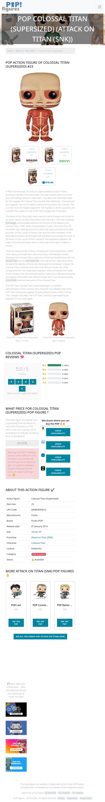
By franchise (50, 792)
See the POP (16, 622)
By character (64, 792)
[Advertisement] (52, 662)
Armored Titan (32, 260)
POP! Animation (38, 554)
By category (77, 792)
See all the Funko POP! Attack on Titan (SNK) (40, 636)
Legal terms (72, 798)
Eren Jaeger (11, 222)
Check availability (58, 431)
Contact (61, 798)
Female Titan (12, 260)
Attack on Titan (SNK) (42, 537)
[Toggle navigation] (99, 7)
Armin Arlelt (11, 280)
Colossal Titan (38, 542)
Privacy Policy (86, 798)
